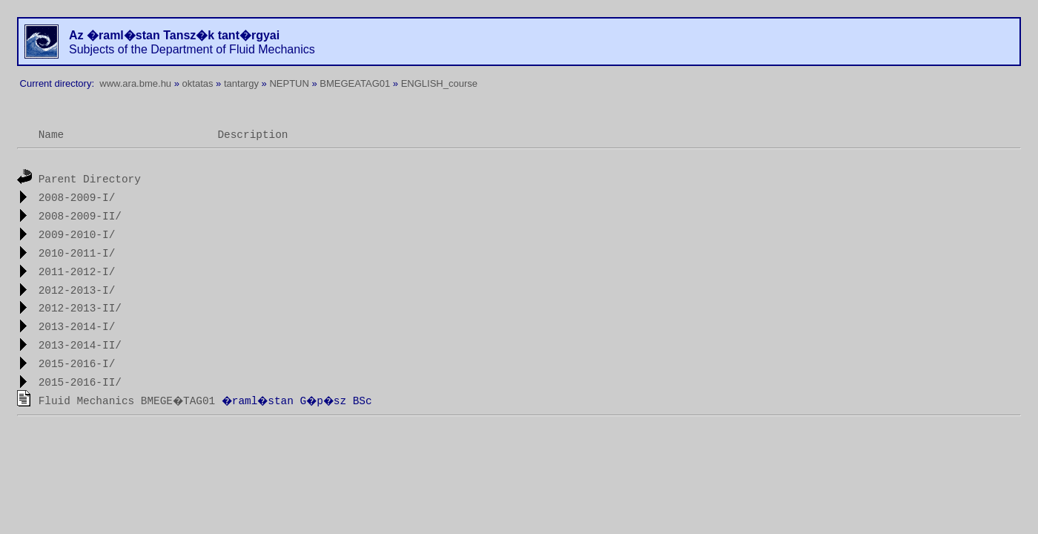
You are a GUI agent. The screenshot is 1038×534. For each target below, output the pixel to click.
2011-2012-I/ (77, 272)
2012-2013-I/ (77, 291)
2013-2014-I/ (77, 328)
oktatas (198, 83)
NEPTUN (288, 83)
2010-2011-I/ (77, 254)
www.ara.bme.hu (135, 83)
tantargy (241, 83)
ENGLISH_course (439, 83)
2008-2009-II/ (80, 216)
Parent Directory (90, 179)
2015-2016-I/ (77, 364)
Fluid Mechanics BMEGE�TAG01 (127, 401)
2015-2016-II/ (80, 383)
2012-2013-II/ (80, 309)
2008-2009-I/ (77, 198)
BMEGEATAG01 (355, 83)
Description (252, 135)
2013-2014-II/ (80, 346)
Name (52, 135)
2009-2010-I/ (77, 235)
